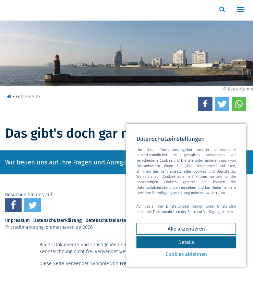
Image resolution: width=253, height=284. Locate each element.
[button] (205, 104)
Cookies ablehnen (186, 254)
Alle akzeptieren (186, 229)
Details (186, 242)
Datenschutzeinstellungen (114, 220)
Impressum (17, 220)
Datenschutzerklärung (57, 220)
